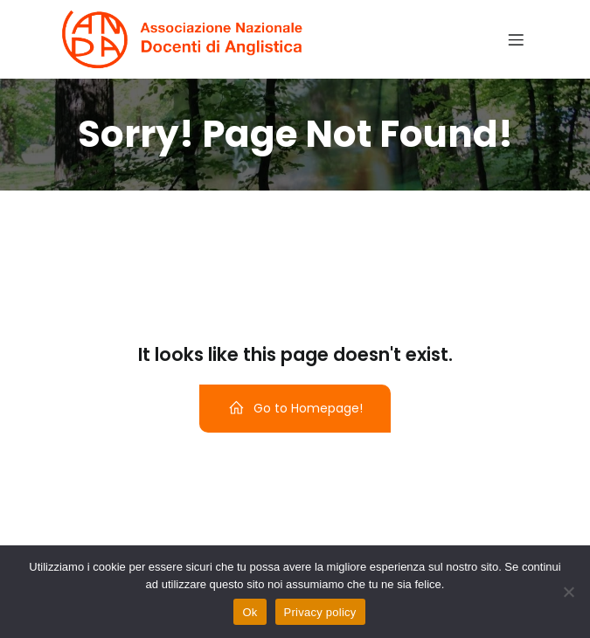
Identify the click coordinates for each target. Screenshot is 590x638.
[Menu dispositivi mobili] (516, 39)
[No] (568, 591)
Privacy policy (320, 612)
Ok (249, 612)
